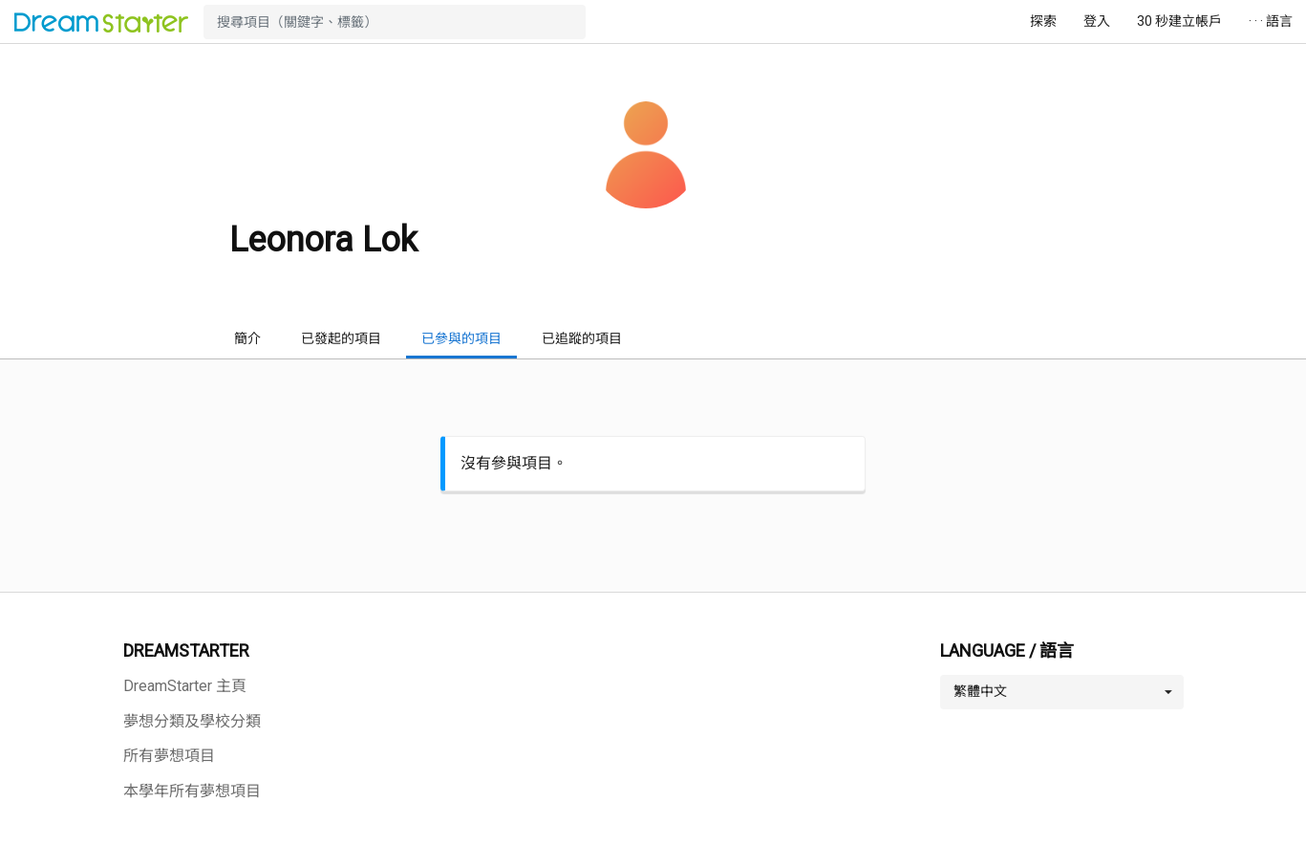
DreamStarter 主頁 (184, 686)
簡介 (247, 338)
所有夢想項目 (169, 756)
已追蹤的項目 (582, 338)
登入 (1096, 21)
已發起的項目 (341, 338)
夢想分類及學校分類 (192, 721)
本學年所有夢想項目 (192, 791)
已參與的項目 (461, 338)
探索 (1043, 21)
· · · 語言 (1271, 21)
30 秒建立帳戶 (1179, 21)
